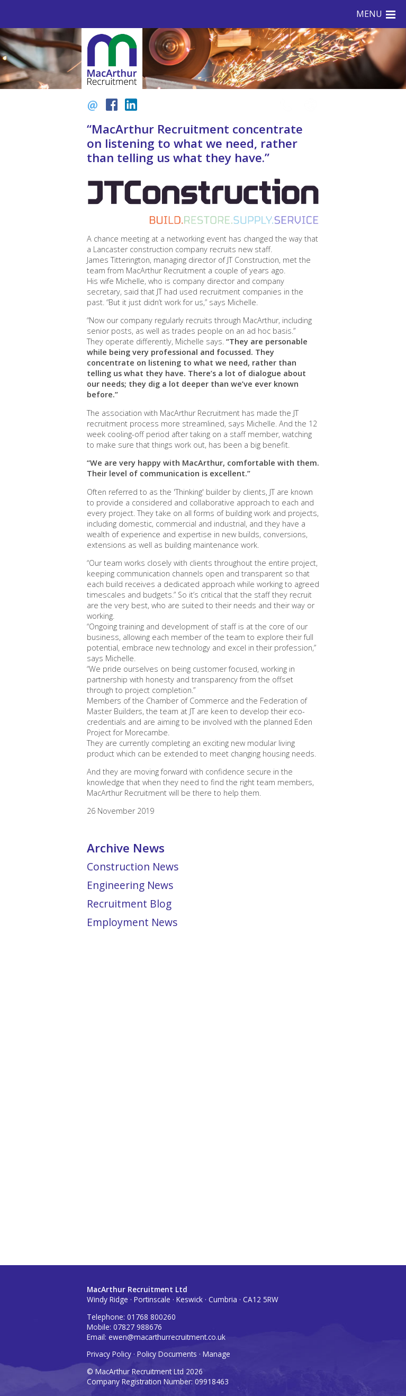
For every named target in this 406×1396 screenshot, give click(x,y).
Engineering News (130, 885)
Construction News (132, 866)
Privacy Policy (109, 1354)
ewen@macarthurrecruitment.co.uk (167, 1337)
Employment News (132, 922)
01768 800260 (151, 1317)
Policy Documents (167, 1354)
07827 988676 (137, 1327)
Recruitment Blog (129, 903)
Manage (216, 1354)
